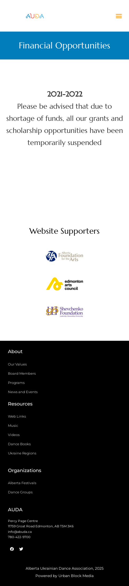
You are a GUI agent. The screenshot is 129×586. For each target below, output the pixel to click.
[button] (119, 16)
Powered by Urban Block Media (64, 575)
